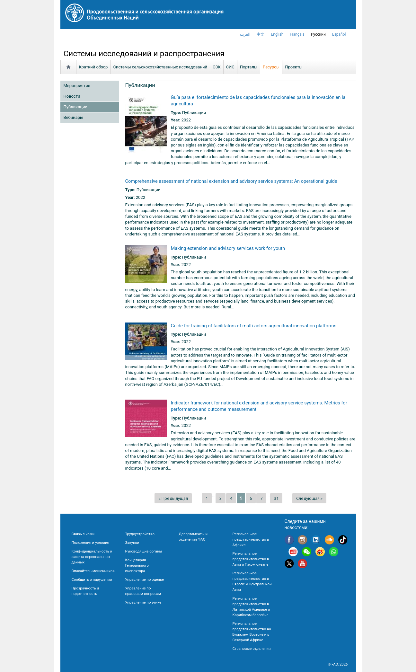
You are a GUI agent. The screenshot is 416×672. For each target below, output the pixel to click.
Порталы (248, 67)
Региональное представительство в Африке (251, 539)
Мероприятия (77, 85)
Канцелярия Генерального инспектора (137, 565)
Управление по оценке (144, 579)
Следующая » (309, 498)
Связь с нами (83, 534)
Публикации (75, 106)
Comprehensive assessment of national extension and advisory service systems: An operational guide (231, 181)
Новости (72, 96)
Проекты (293, 67)
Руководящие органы (143, 551)
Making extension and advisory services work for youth (228, 248)
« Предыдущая (173, 498)
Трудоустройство (140, 534)
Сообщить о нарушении (92, 579)
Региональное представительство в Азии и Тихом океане (251, 559)
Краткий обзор (93, 67)
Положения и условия (90, 542)
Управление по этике (143, 602)
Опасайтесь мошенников (93, 571)
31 (276, 498)
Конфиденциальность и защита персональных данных (92, 556)
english (277, 34)
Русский (318, 34)
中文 (260, 34)
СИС (230, 67)
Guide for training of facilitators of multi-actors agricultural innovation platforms (254, 326)
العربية (245, 34)
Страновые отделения (252, 648)
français (297, 34)
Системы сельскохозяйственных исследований (160, 67)
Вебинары (74, 117)
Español (339, 34)
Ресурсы (271, 67)
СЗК (217, 67)
